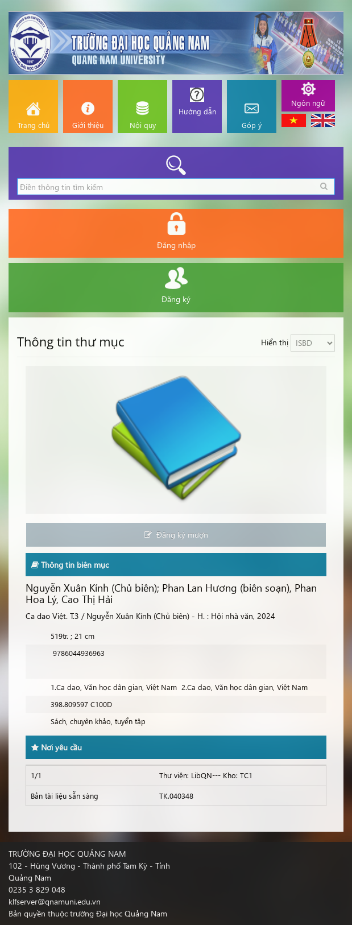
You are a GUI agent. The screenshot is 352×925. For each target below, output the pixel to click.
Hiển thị (274, 342)
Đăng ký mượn (176, 534)
